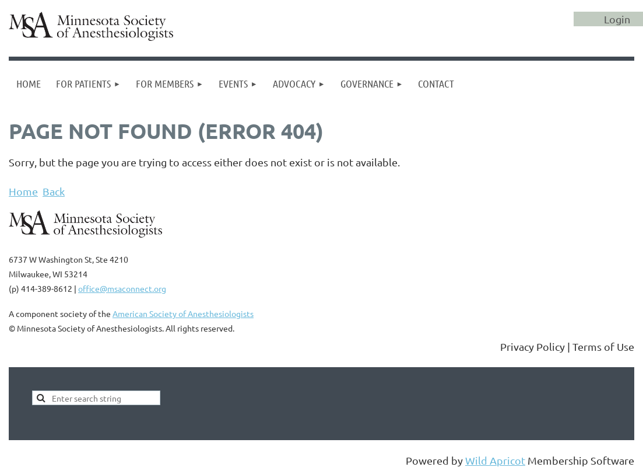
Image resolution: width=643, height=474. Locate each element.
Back (54, 191)
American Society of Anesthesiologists (183, 313)
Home (23, 191)
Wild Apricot (495, 460)
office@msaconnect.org (122, 288)
